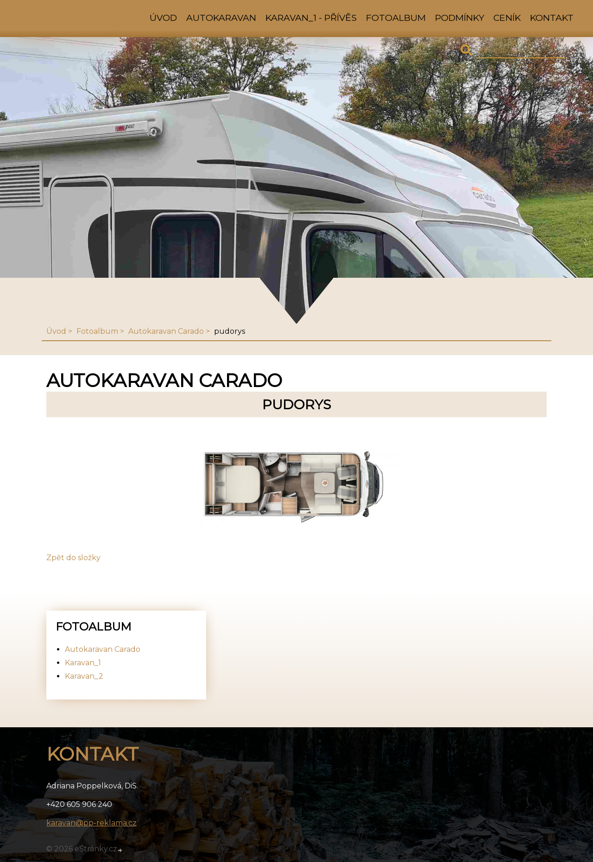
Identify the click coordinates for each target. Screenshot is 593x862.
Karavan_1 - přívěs (311, 17)
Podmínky (459, 17)
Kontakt (552, 17)
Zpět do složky (73, 557)
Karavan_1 (83, 662)
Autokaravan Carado (166, 331)
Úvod (163, 17)
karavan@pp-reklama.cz (91, 822)
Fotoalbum (396, 17)
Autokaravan (221, 17)
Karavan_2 (84, 676)
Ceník (507, 17)
